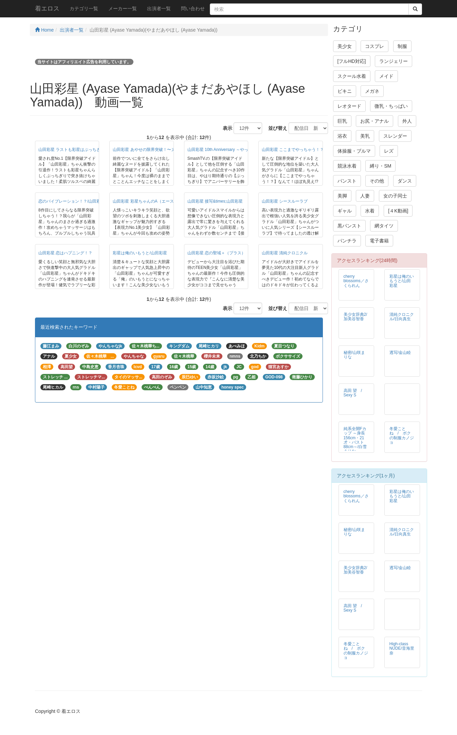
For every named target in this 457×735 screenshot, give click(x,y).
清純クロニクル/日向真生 (401, 316)
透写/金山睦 (400, 352)
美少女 (344, 46)
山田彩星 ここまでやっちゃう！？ (293, 149)
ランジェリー (393, 61)
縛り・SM (380, 166)
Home (44, 30)
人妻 (365, 196)
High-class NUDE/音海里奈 (401, 648)
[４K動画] (398, 210)
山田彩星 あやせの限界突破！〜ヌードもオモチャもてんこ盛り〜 (172, 149)
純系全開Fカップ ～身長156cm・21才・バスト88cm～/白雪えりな (355, 439)
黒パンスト (349, 225)
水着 (369, 210)
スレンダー (395, 136)
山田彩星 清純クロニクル (285, 253)
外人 (407, 121)
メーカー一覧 (122, 8)
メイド (386, 76)
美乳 (365, 136)
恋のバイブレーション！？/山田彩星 (71, 201)
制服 (402, 46)
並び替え (275, 128)
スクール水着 (351, 76)
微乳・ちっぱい (391, 106)
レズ (389, 151)
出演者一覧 (159, 8)
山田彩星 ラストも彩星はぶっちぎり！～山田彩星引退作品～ (93, 149)
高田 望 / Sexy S (355, 392)
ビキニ (344, 91)
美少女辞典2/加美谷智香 (355, 316)
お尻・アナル (374, 121)
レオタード (349, 106)
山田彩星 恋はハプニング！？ (65, 253)
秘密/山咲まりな (354, 354)
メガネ (372, 91)
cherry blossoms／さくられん (356, 281)
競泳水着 (347, 166)
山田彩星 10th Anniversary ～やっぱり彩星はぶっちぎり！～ (242, 149)
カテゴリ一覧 (84, 8)
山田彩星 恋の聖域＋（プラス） (216, 253)
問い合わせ (193, 8)
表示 (225, 128)
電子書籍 (379, 240)
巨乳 (342, 121)
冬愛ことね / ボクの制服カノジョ (401, 435)
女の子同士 (395, 196)
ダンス (405, 181)
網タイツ (384, 225)
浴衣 (342, 136)
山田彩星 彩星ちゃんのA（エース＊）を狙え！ (155, 201)
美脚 (342, 196)
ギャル (344, 210)
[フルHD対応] (351, 61)
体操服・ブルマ (354, 151)
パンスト (347, 181)
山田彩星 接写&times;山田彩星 (215, 201)
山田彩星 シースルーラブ (285, 201)
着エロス (47, 8)
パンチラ (347, 240)
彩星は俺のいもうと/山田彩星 (140, 253)
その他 (377, 181)
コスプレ (374, 46)
